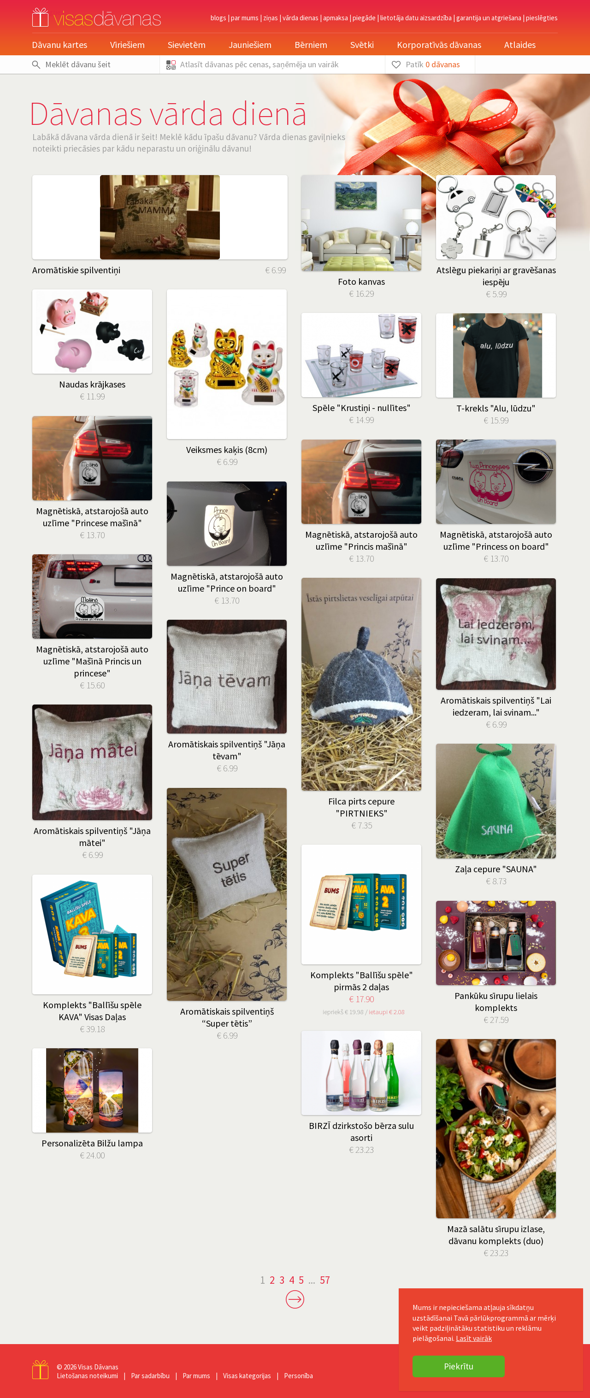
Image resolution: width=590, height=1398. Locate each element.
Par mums (245, 17)
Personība (298, 1375)
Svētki (362, 44)
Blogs (218, 17)
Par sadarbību (150, 1375)
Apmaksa (335, 17)
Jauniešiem (250, 44)
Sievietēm (187, 44)
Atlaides (520, 44)
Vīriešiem (127, 44)
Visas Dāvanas (98, 1367)
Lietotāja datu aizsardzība (416, 17)
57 (325, 1279)
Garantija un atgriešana (488, 17)
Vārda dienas (301, 17)
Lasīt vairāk (474, 1338)
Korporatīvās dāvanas (439, 44)
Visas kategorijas (247, 1375)
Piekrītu (458, 1366)
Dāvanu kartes (59, 44)
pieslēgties (542, 17)
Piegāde (364, 17)
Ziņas (270, 17)
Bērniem (311, 44)
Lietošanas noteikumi (87, 1375)
